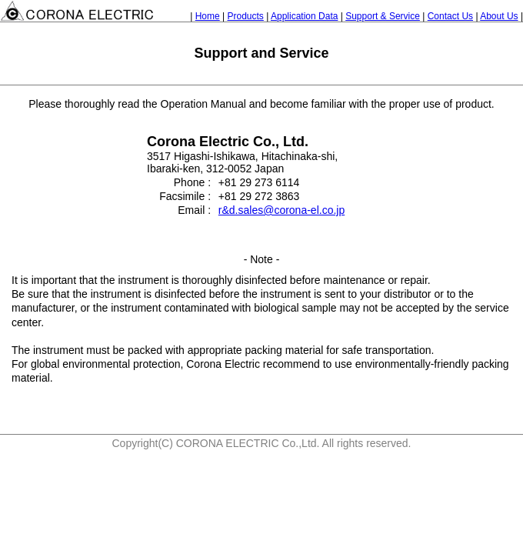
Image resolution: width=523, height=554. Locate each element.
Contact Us (450, 16)
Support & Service (382, 16)
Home (207, 16)
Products (246, 16)
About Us (499, 16)
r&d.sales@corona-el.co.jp (281, 210)
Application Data (304, 16)
